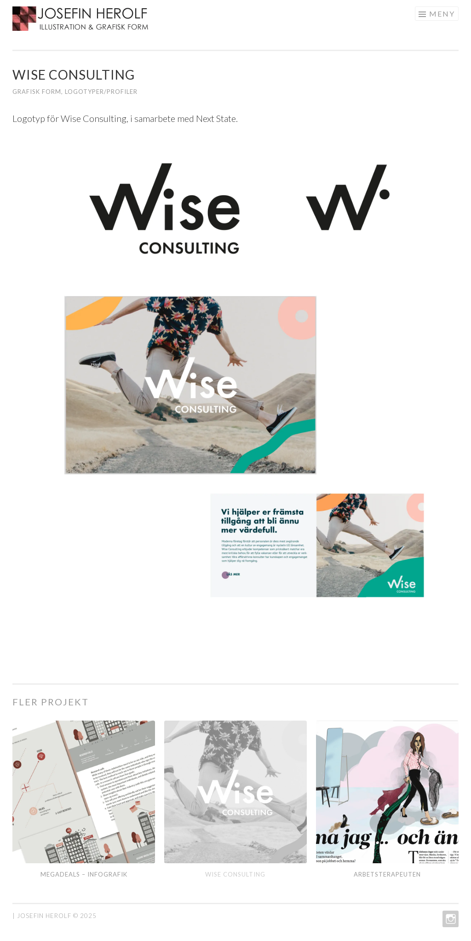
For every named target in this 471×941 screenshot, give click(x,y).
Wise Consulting (235, 874)
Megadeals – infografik (83, 874)
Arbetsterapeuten (387, 874)
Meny (442, 13)
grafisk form (36, 91)
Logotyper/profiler (101, 91)
